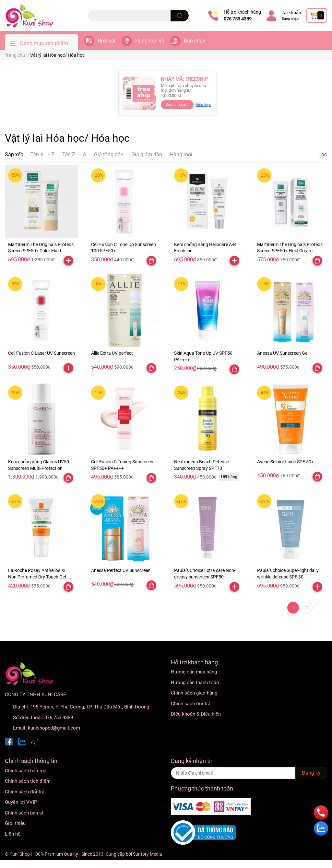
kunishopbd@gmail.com (54, 728)
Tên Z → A (74, 154)
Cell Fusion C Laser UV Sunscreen (41, 353)
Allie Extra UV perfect (112, 353)
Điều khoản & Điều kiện (196, 714)
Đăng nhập (290, 19)
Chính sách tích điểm (28, 781)
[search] (180, 15)
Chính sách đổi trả (190, 704)
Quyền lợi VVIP (21, 802)
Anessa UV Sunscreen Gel (282, 353)
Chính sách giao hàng (194, 693)
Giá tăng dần (109, 154)
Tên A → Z (42, 154)
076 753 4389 (238, 18)
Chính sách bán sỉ (24, 813)
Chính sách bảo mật (26, 771)
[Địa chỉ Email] (249, 773)
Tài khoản (291, 12)
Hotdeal (106, 41)
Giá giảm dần (146, 154)
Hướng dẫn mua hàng (194, 672)
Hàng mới (181, 154)
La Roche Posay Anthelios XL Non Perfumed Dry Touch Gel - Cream (38, 577)
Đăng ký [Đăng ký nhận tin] (311, 773)
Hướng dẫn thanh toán (195, 682)
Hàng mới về (149, 41)
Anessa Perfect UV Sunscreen (120, 570)
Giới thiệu (15, 823)
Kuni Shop (19, 854)
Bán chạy (194, 41)
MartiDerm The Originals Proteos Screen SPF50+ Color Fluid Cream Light (41, 251)
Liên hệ (12, 834)
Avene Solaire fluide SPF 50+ (285, 461)
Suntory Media (147, 854)
